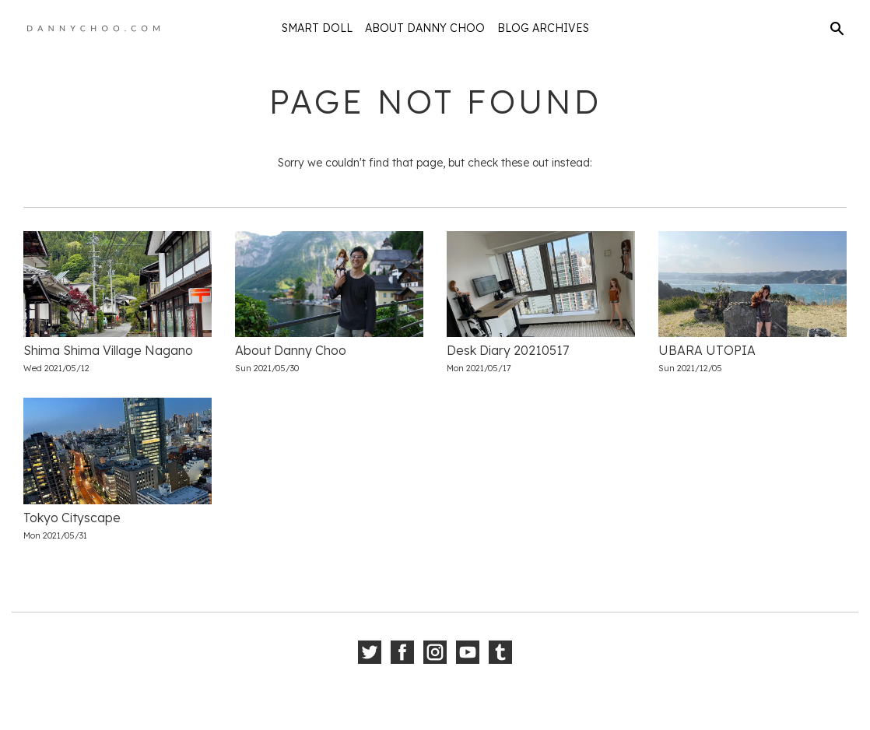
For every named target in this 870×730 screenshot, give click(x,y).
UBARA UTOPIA (707, 350)
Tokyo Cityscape (72, 517)
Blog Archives (543, 28)
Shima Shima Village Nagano (108, 350)
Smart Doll (317, 28)
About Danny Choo (425, 28)
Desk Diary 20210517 (508, 350)
